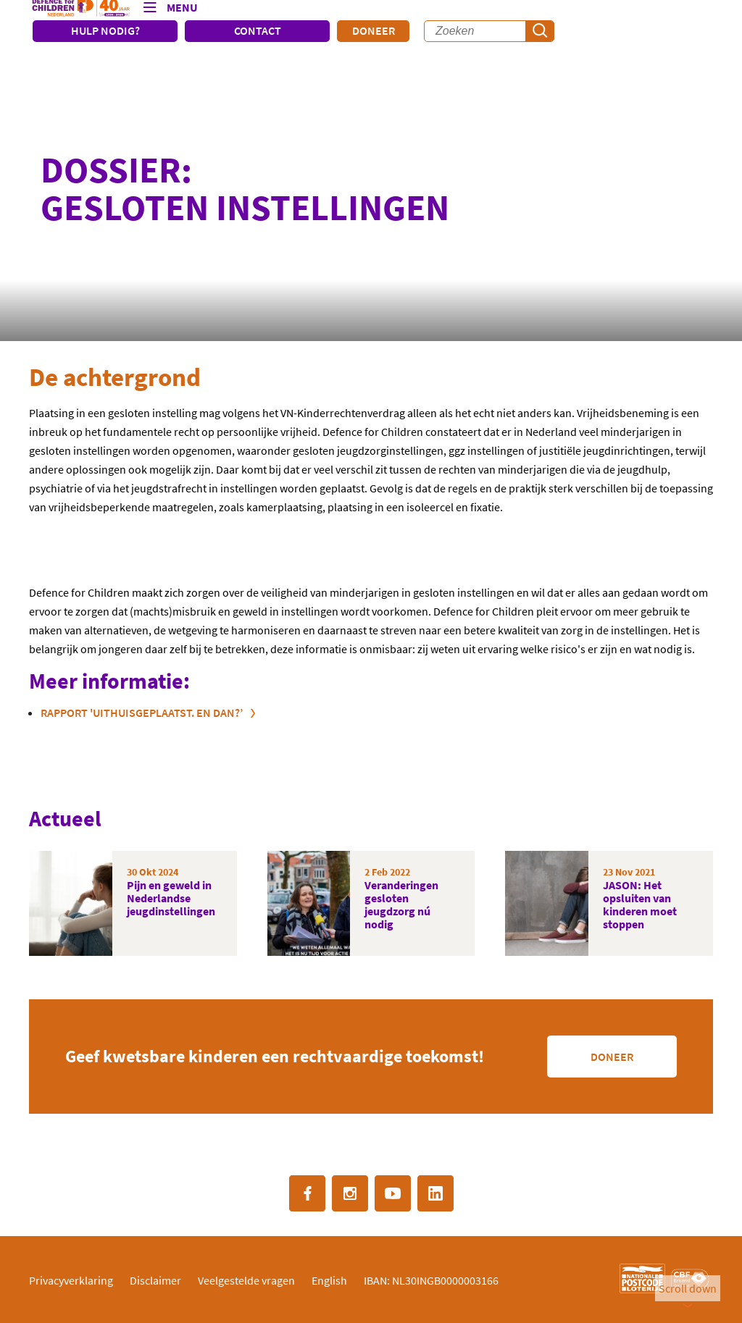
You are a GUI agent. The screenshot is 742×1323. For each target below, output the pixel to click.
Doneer (373, 30)
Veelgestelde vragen (246, 1280)
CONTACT (257, 30)
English (329, 1280)
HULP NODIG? (105, 30)
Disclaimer (155, 1280)
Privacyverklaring (71, 1280)
